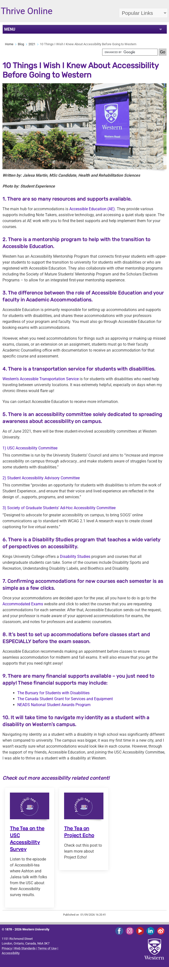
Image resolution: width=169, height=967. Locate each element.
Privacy (7, 948)
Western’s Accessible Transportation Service (40, 379)
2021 (31, 44)
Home (9, 44)
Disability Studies (75, 556)
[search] (130, 52)
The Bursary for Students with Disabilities (53, 693)
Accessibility (11, 953)
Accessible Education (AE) (92, 209)
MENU (9, 29)
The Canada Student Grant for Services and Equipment (65, 698)
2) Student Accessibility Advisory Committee (41, 478)
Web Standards (25, 948)
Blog (21, 44)
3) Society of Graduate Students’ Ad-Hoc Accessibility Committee (59, 507)
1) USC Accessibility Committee (29, 448)
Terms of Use (47, 948)
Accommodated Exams (22, 604)
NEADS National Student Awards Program (54, 704)
